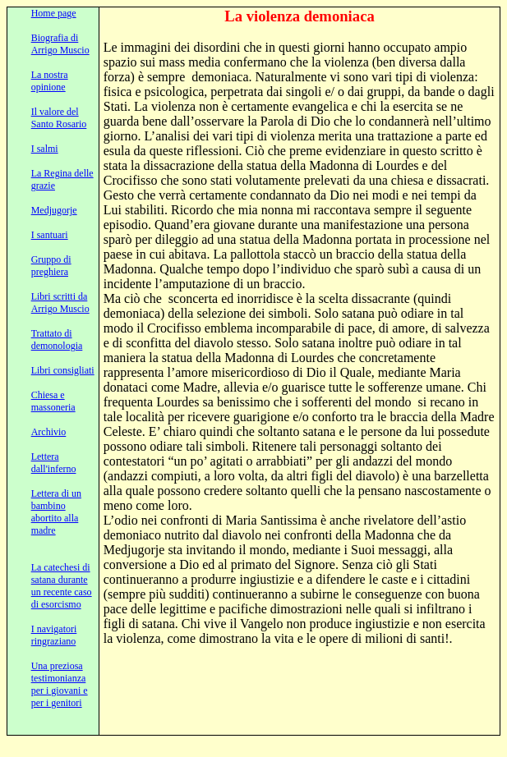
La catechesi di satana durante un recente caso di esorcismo (61, 586)
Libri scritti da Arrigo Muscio (60, 302)
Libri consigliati (62, 370)
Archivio (49, 432)
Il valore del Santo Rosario (59, 118)
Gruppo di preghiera (51, 266)
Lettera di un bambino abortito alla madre (56, 512)
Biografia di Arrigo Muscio (60, 44)
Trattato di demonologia (57, 339)
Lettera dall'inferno (53, 463)
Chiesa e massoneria (53, 401)
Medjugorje (54, 210)
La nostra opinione (49, 81)
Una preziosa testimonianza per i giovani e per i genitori (59, 684)
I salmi (44, 148)
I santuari (49, 235)
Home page (53, 13)
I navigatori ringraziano (54, 635)
